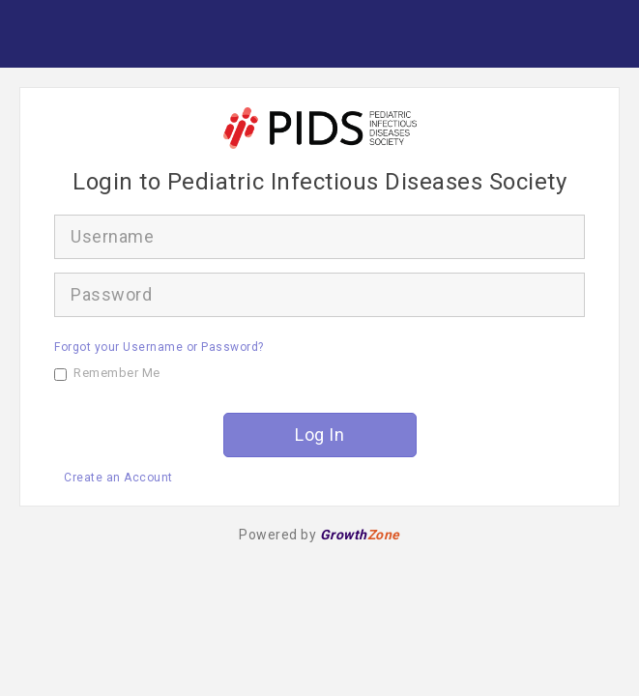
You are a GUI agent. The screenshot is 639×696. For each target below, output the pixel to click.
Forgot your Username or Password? (159, 347)
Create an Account (118, 477)
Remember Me (107, 373)
